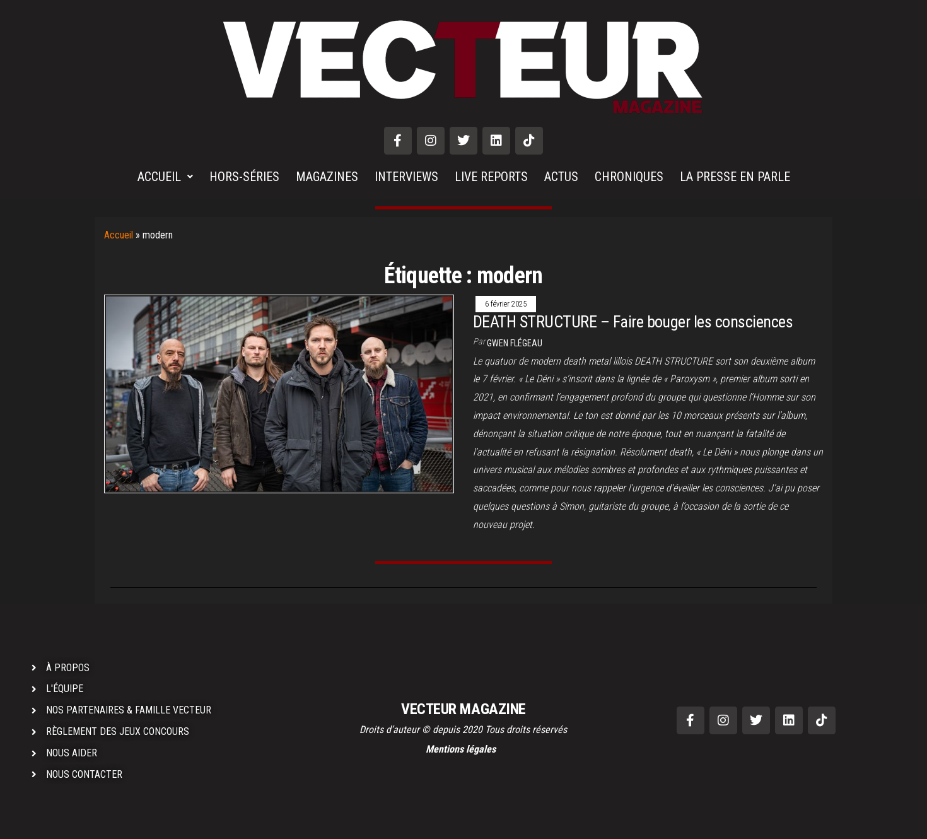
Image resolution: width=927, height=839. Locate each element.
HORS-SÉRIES (244, 176)
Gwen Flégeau (514, 343)
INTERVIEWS (406, 176)
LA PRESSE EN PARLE (735, 176)
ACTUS (561, 176)
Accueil (118, 235)
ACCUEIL (165, 176)
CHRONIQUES (629, 176)
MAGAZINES (327, 176)
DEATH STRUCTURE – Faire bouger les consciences (633, 321)
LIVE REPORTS (491, 176)
